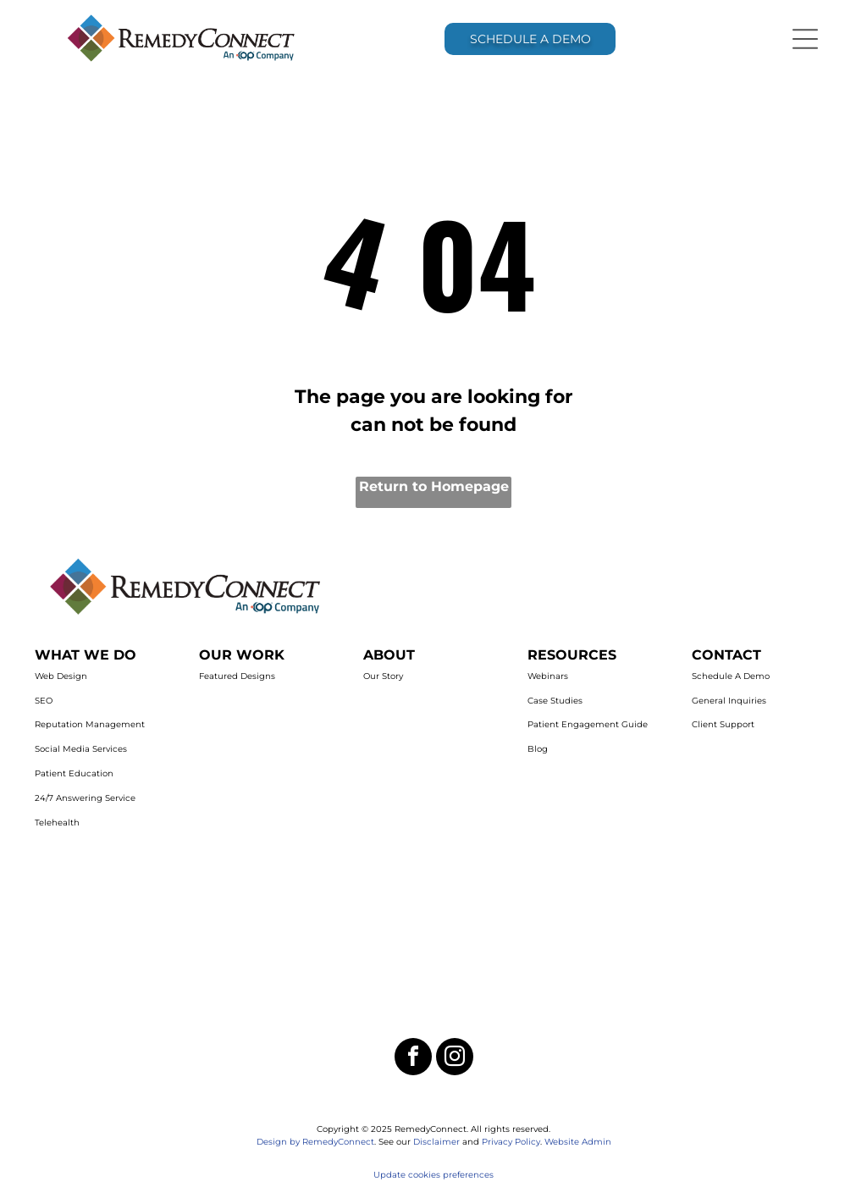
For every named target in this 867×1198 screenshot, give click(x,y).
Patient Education (74, 773)
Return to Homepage (434, 486)
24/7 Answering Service (85, 797)
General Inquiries (729, 700)
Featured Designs (237, 676)
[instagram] (454, 1058)
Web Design (61, 676)
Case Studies (555, 700)
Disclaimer (436, 1141)
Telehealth (57, 822)
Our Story (383, 676)
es (489, 1174)
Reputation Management (90, 724)
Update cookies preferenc (428, 1174)
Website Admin (577, 1141)
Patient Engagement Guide (587, 724)
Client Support (723, 724)
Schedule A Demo (731, 676)
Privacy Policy (511, 1141)
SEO (43, 700)
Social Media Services (81, 748)
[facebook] (413, 1058)
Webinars (547, 676)
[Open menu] (805, 39)
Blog (537, 748)
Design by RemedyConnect (315, 1141)
